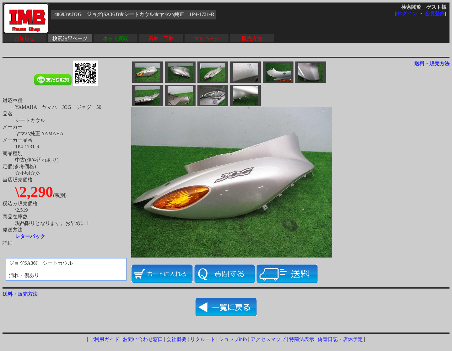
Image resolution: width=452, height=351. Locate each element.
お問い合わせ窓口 (143, 339)
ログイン (407, 13)
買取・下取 (161, 38)
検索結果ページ (70, 38)
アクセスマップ (268, 339)
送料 (419, 63)
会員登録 (435, 13)
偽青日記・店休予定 (340, 339)
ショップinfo (233, 339)
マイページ (206, 38)
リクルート (202, 339)
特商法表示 (301, 339)
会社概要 (176, 339)
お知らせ (24, 38)
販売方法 (252, 38)
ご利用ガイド (104, 339)
